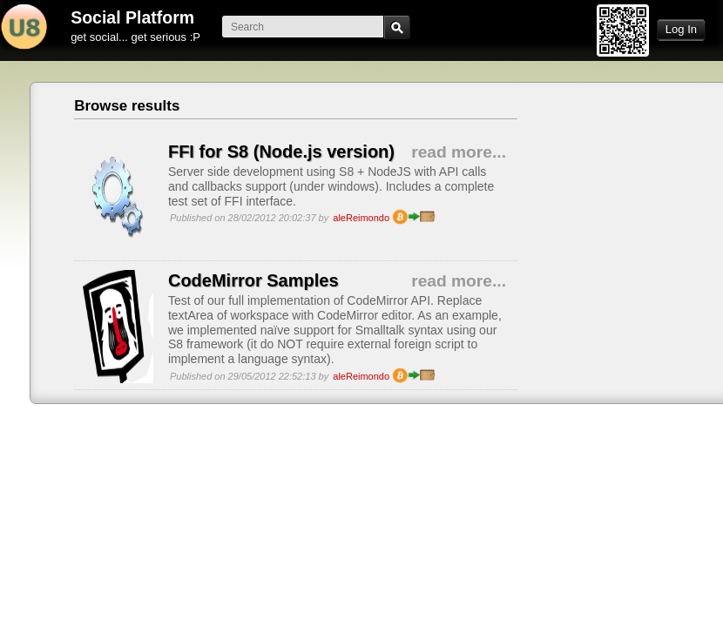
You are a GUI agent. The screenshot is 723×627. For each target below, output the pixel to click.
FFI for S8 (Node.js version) (281, 151)
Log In (681, 29)
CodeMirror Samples (253, 280)
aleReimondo (361, 217)
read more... (458, 152)
